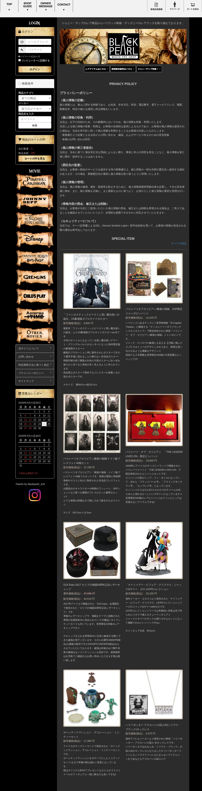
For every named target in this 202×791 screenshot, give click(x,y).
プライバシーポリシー (34, 372)
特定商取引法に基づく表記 (34, 364)
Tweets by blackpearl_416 (30, 484)
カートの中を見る (35, 158)
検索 (34, 125)
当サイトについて (34, 348)
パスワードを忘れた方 (29, 56)
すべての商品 (179, 243)
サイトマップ (34, 380)
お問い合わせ (34, 356)
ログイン (35, 69)
